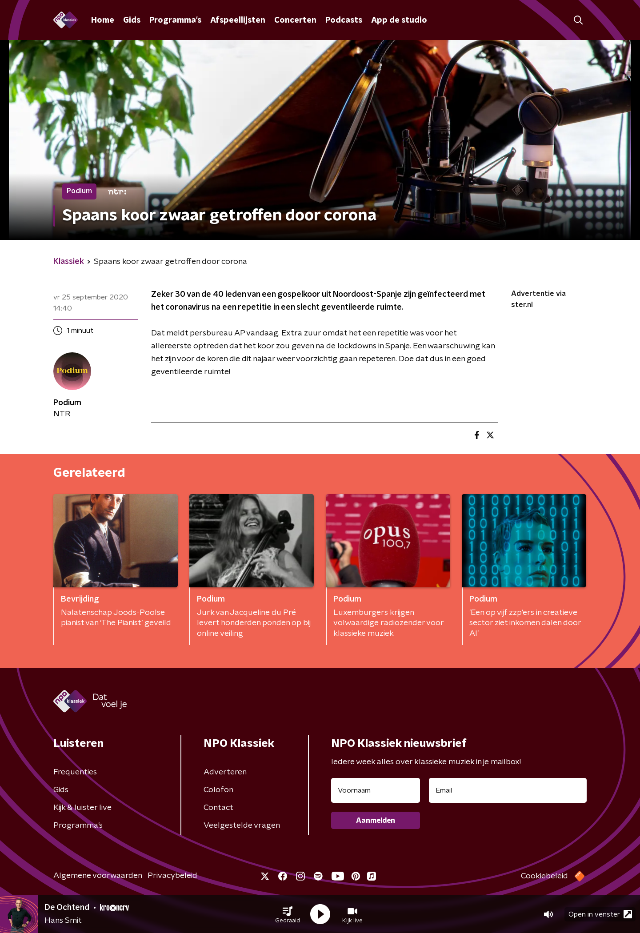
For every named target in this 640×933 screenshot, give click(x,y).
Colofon (218, 790)
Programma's (175, 20)
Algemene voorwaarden (97, 876)
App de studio (399, 20)
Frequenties (75, 772)
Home (102, 20)
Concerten (295, 20)
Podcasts (343, 20)
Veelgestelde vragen (242, 825)
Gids (131, 20)
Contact (218, 808)
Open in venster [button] (600, 914)
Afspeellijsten (237, 20)
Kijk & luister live (82, 808)
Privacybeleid (172, 876)
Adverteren (225, 772)
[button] (287, 914)
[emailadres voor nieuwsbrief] (508, 790)
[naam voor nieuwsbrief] (375, 790)
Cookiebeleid (544, 876)
